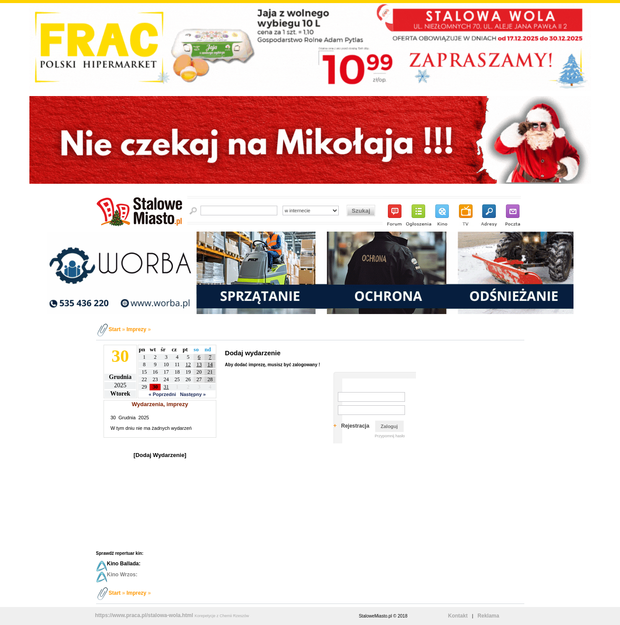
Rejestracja (355, 426)
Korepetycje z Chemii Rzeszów (221, 616)
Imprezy (136, 329)
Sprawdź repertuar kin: (119, 553)
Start (115, 329)
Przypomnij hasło (390, 436)
